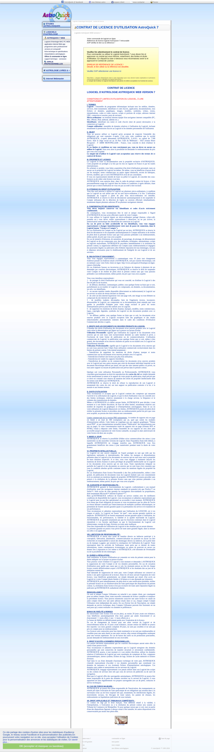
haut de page (121, 724)
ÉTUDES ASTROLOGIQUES (51, 25)
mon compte (116, 745)
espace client (117, 2)
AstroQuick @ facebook (72, 2)
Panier (154, 2)
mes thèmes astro (97, 2)
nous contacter (137, 2)
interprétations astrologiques (54, 54)
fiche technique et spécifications (56, 52)
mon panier (115, 742)
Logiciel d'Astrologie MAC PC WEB (57, 42)
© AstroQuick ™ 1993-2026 (160, 748)
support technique (50, 59)
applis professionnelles (53, 63)
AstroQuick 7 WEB (54, 38)
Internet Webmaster (55, 79)
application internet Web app (54, 44)
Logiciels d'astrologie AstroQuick (82, 21)
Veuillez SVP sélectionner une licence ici (104, 71)
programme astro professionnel (55, 47)
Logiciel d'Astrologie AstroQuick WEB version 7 (121, 92)
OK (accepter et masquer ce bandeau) (41, 746)
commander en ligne (118, 738)
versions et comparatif (52, 49)
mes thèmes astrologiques (120, 748)
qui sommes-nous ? (84, 738)
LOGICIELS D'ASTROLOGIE (50, 33)
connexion (62, 59)
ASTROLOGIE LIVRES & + (56, 70)
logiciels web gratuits (85, 742)
